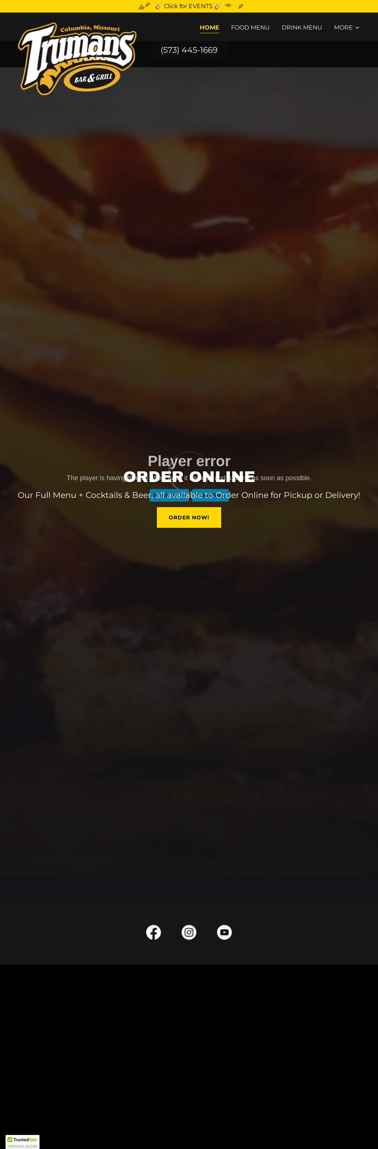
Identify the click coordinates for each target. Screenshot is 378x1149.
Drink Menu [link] (302, 27)
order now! (189, 517)
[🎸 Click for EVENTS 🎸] (189, 6)
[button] (347, 27)
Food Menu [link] (250, 27)
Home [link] (209, 27)
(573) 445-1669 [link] (189, 50)
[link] (77, 25)
